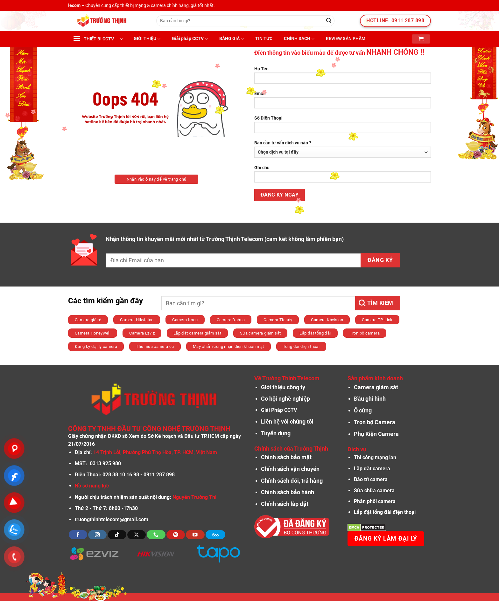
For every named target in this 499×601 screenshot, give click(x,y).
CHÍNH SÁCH (299, 39)
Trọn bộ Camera (374, 422)
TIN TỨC (263, 38)
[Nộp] (328, 21)
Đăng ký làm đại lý (386, 538)
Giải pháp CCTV (190, 39)
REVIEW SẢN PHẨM (345, 38)
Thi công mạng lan (375, 457)
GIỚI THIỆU (147, 39)
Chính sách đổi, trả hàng (292, 481)
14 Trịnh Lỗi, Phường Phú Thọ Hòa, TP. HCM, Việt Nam (155, 452)
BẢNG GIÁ (231, 39)
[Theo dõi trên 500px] (215, 534)
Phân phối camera (375, 501)
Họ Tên (342, 77)
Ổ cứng (363, 410)
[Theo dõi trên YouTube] (195, 534)
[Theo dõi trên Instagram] (97, 534)
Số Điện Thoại (342, 126)
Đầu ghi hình (370, 399)
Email (342, 102)
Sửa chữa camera (374, 490)
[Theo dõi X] (136, 534)
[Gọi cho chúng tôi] (156, 534)
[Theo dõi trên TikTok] (117, 534)
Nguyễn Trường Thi (194, 497)
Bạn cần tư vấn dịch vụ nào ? (342, 149)
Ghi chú (342, 176)
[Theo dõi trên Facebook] (78, 534)
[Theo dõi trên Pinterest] (175, 534)
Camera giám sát (376, 387)
